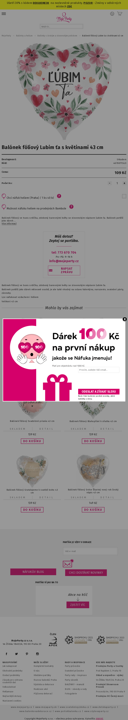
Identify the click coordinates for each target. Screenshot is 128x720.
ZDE (69, 6)
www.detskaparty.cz (104, 707)
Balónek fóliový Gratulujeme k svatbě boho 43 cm (32, 491)
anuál (81, 684)
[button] (32, 441)
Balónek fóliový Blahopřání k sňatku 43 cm (93, 421)
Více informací (9, 223)
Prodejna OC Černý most (109, 696)
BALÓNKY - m (72, 684)
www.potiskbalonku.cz (68, 711)
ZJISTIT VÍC (77, 605)
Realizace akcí (41, 689)
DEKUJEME (39, 3)
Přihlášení (112, 13)
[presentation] (98, 381)
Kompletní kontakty (44, 666)
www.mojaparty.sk (46, 707)
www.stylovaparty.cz (96, 711)
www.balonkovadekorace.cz (35, 711)
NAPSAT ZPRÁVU (67, 270)
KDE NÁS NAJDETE (105, 662)
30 (47, 3)
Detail (46, 428)
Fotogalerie (71, 693)
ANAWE (100, 718)
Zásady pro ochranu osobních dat (12, 681)
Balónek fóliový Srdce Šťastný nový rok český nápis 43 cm (93, 491)
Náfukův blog (33, 572)
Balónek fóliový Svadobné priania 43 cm (32, 421)
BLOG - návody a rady (76, 689)
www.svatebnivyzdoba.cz (74, 707)
